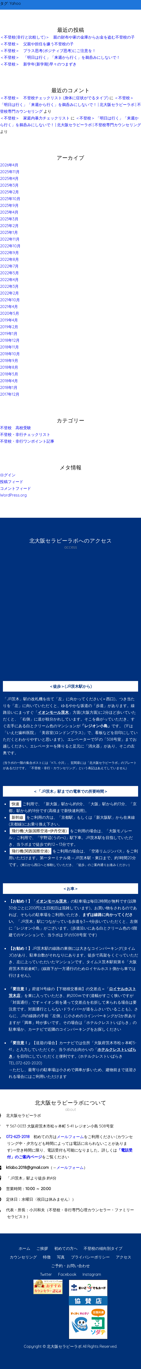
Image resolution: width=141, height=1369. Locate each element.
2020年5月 (9, 313)
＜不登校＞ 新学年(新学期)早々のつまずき (38, 64)
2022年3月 (9, 286)
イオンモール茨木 (53, 712)
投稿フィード (11, 481)
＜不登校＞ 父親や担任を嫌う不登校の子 (37, 43)
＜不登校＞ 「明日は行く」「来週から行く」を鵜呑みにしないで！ (60, 57)
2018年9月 (9, 360)
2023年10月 (10, 198)
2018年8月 (9, 367)
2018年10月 (10, 353)
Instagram (92, 1274)
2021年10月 (10, 299)
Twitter (46, 1274)
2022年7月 (9, 266)
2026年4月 (9, 165)
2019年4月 (9, 320)
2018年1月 (8, 387)
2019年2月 (9, 326)
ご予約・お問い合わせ (70, 1265)
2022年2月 (9, 293)
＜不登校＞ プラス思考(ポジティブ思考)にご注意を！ (48, 50)
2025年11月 (10, 171)
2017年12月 (9, 394)
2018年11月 (9, 347)
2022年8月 (9, 259)
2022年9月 (9, 252)
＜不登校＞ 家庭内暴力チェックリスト (35, 118)
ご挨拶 (42, 1248)
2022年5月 (9, 272)
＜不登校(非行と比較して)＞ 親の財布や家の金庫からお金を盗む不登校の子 (67, 37)
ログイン (8, 474)
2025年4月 (9, 178)
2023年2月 (9, 225)
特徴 (47, 1257)
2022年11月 (10, 239)
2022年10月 (10, 245)
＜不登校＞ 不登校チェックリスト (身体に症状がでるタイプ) (54, 97)
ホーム (24, 1248)
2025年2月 (9, 192)
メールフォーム (70, 1136)
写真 (61, 1257)
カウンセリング (23, 1257)
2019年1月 (8, 333)
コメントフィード (15, 488)
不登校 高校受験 (15, 427)
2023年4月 (9, 212)
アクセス (123, 1257)
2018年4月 (9, 380)
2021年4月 (9, 306)
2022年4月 (9, 279)
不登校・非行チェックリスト (25, 434)
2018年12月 (10, 340)
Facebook (67, 1274)
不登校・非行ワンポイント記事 (27, 441)
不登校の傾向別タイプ (103, 1248)
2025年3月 (9, 185)
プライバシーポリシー (90, 1257)
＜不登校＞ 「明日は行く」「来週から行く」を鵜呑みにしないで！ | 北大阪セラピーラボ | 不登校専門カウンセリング (70, 104)
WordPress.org (13, 495)
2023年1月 (9, 232)
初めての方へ (66, 1248)
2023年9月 (9, 205)
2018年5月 (9, 374)
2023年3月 (9, 218)
